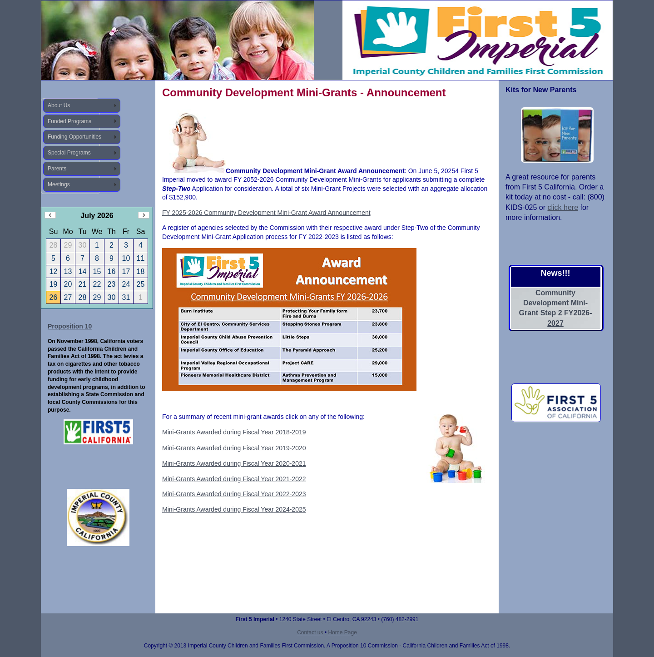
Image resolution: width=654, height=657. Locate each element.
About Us (59, 105)
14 (83, 271)
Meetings (59, 184)
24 (126, 284)
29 (97, 297)
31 (126, 297)
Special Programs (69, 152)
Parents (57, 168)
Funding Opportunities (74, 137)
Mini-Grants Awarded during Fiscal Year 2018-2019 (234, 432)
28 (83, 297)
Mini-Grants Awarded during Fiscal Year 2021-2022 (234, 479)
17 (126, 271)
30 (112, 297)
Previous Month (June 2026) (50, 215)
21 (83, 284)
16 (112, 271)
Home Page (342, 632)
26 (54, 297)
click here (562, 207)
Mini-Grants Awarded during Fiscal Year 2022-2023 (234, 494)
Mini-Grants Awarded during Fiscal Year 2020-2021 (234, 463)
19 (54, 284)
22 (97, 284)
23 (112, 284)
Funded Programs (69, 121)
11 (141, 258)
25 (141, 284)
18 (141, 271)
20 (68, 284)
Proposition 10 (70, 326)
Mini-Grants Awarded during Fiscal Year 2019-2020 (234, 448)
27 (68, 297)
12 (54, 271)
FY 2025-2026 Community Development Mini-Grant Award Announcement (266, 212)
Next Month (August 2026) (143, 215)
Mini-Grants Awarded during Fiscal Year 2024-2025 (234, 509)
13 (68, 271)
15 (97, 271)
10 (126, 258)
